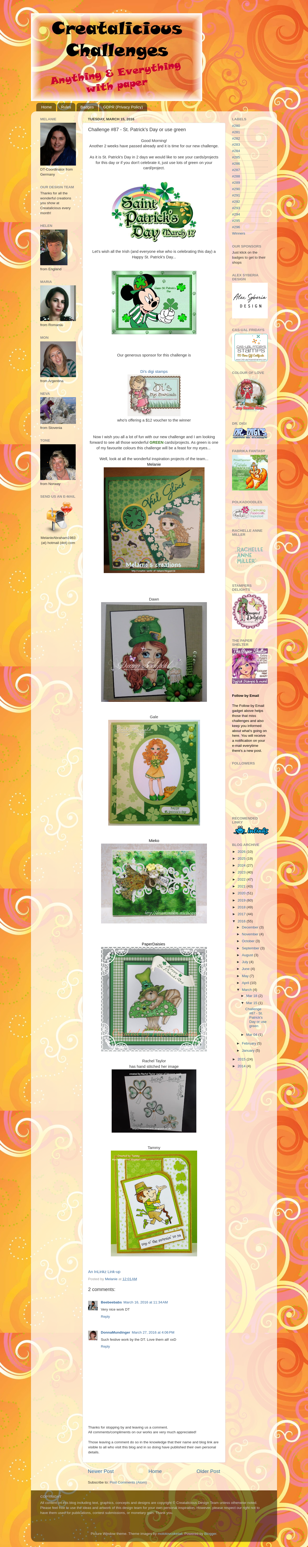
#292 (236, 202)
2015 (242, 1059)
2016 (242, 921)
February (249, 1043)
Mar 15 (252, 1003)
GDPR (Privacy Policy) (123, 107)
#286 (236, 164)
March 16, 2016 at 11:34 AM (146, 1302)
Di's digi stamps (153, 371)
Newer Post (101, 1471)
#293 (236, 208)
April (246, 983)
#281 (236, 132)
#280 (236, 126)
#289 (236, 183)
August (248, 955)
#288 (236, 176)
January (249, 1050)
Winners (238, 233)
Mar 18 (252, 996)
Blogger (210, 1534)
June (246, 969)
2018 (242, 907)
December (250, 927)
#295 (236, 221)
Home (46, 107)
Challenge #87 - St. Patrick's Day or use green (255, 1017)
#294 (236, 214)
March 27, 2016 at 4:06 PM (153, 1332)
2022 (242, 879)
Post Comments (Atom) (128, 1482)
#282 (236, 138)
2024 (242, 865)
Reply (105, 1317)
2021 (242, 886)
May (246, 976)
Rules (66, 107)
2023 (242, 872)
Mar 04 (252, 1035)
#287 (236, 170)
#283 (236, 145)
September (251, 948)
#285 (236, 157)
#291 (236, 195)
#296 (236, 227)
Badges (87, 107)
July (245, 962)
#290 (236, 189)
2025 (242, 859)
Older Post (208, 1471)
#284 (236, 151)
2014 (242, 1066)
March (247, 990)
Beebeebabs (111, 1302)
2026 (242, 852)
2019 (242, 900)
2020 (242, 893)
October (249, 941)
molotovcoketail (170, 1534)
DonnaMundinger (115, 1332)
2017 (242, 914)
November (250, 934)
